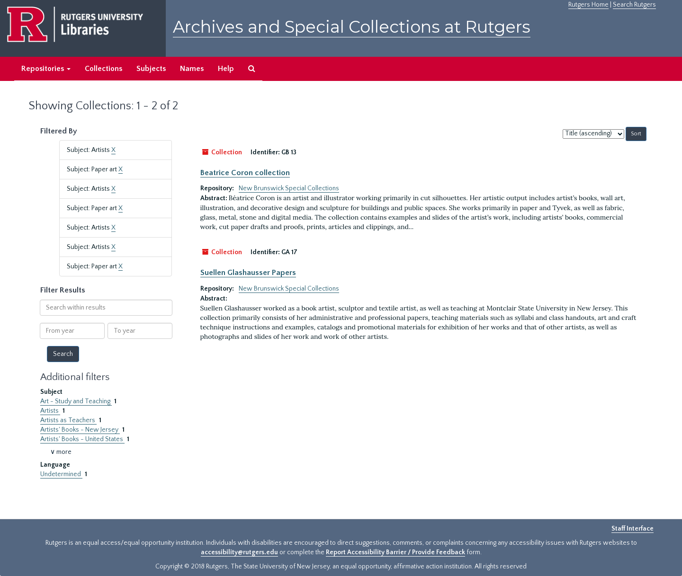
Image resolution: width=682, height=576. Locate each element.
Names (192, 68)
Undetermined (61, 474)
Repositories (46, 68)
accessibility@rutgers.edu (239, 552)
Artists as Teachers (68, 420)
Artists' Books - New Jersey (80, 430)
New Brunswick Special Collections (289, 188)
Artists (50, 411)
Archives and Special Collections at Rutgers (351, 27)
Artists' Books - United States (82, 439)
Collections (103, 68)
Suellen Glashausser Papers (248, 272)
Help (226, 68)
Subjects (151, 68)
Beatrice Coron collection (245, 172)
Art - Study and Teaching (76, 401)
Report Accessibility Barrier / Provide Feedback (395, 552)
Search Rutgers (634, 5)
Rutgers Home (588, 5)
